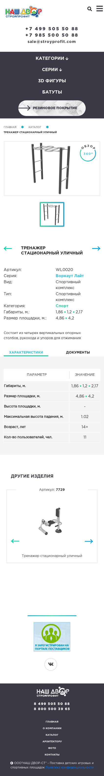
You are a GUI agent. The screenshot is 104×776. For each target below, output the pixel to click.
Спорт (62, 306)
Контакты (52, 755)
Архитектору (52, 742)
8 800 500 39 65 (52, 709)
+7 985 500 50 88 (52, 35)
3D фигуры (52, 81)
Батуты (52, 92)
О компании (52, 728)
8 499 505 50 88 (52, 704)
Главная (10, 127)
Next (89, 541)
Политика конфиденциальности (70, 767)
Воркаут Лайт (70, 276)
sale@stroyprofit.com (52, 42)
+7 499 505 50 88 (52, 29)
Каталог (35, 127)
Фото (52, 748)
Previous (15, 541)
